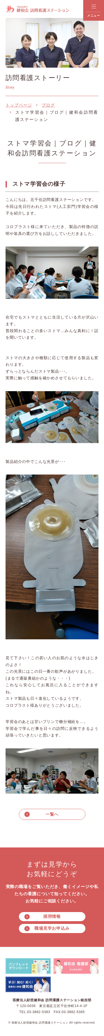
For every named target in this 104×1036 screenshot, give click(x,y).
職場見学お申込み (52, 928)
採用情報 (52, 916)
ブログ (48, 105)
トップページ (19, 105)
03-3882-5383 (38, 1012)
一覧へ (52, 814)
